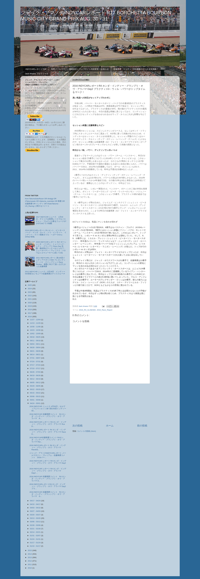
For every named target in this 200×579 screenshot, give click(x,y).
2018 (30, 310)
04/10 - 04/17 (35, 504)
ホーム (110, 425)
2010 (30, 568)
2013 (30, 557)
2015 (30, 550)
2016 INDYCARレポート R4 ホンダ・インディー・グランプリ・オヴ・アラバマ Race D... (47, 432)
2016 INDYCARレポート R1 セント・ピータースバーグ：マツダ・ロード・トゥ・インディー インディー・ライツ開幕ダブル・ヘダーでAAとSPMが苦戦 (45, 233)
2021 (30, 299)
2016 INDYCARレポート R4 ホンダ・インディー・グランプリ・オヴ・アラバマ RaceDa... (47, 447)
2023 (30, 292)
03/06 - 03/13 (35, 522)
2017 (30, 313)
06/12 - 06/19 (35, 379)
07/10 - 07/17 (35, 368)
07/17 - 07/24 (35, 365)
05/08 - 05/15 (35, 396)
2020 (30, 303)
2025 (30, 285)
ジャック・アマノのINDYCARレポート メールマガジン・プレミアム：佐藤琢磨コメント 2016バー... (47, 455)
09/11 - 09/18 (35, 341)
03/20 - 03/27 (35, 515)
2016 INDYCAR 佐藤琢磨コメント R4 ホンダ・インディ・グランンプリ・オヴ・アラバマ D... (47, 494)
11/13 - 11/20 (35, 323)
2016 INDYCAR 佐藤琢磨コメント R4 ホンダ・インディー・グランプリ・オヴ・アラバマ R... (47, 416)
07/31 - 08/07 (35, 358)
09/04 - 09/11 (35, 344)
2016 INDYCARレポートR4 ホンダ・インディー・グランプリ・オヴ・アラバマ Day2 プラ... (47, 486)
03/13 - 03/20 (35, 518)
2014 (30, 554)
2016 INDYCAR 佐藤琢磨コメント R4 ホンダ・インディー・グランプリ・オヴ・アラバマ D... (47, 479)
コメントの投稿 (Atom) (86, 431)
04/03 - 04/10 (35, 508)
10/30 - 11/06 (35, 327)
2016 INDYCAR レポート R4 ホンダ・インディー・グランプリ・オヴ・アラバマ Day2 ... (47, 463)
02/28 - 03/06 (35, 525)
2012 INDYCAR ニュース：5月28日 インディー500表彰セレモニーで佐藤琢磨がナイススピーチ (45, 273)
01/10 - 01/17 (35, 546)
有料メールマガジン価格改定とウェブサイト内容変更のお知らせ (80, 69)
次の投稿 (77, 425)
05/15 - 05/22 (35, 393)
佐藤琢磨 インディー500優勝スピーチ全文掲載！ (135, 69)
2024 (30, 289)
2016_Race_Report (104, 310)
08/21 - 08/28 (35, 351)
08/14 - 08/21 (35, 354)
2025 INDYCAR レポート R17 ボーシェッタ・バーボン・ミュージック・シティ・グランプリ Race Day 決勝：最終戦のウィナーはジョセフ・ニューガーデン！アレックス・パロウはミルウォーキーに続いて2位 (51, 247)
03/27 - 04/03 (35, 511)
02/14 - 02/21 (35, 532)
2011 (30, 564)
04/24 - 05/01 (35, 403)
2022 (30, 296)
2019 (30, 306)
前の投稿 (142, 425)
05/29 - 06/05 (35, 386)
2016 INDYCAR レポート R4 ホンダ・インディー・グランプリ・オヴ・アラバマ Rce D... (47, 424)
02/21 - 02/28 (35, 529)
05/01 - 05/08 (35, 400)
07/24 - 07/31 (35, 362)
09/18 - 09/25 (35, 337)
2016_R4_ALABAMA (87, 310)
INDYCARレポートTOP (35, 69)
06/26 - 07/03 (35, 372)
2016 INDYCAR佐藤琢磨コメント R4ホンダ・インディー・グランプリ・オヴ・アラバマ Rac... (47, 440)
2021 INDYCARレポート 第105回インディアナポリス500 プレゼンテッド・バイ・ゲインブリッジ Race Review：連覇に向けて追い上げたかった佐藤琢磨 (51, 262)
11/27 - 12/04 (35, 320)
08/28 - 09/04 (35, 347)
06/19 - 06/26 (35, 375)
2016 (30, 317)
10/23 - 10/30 (35, 330)
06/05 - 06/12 (35, 382)
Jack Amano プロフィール (36, 73)
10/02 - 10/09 (35, 334)
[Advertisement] (110, 403)
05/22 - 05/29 (35, 389)
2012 (30, 561)
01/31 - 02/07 (35, 536)
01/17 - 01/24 (35, 543)
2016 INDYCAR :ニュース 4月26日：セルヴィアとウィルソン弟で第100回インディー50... (47, 408)
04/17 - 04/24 (35, 501)
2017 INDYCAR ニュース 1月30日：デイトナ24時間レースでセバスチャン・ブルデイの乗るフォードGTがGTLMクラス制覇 (51, 220)
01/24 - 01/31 (35, 539)
